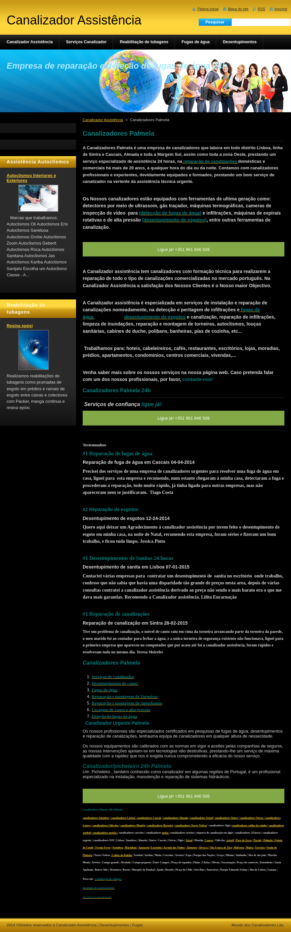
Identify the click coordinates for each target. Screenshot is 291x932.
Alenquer (191, 847)
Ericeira (260, 847)
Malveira (238, 847)
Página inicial (208, 9)
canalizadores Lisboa (123, 817)
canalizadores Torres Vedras (190, 825)
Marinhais (130, 847)
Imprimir (280, 9)
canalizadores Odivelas (105, 825)
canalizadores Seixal (201, 817)
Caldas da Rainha (121, 855)
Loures (209, 840)
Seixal (189, 840)
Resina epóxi (20, 325)
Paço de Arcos (243, 840)
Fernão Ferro (102, 847)
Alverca (203, 847)
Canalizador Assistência (103, 120)
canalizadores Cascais (148, 817)
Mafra (249, 847)
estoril (230, 840)
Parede (257, 840)
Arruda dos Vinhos (174, 847)
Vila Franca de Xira (220, 847)
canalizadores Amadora (96, 817)
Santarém (143, 847)
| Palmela (267, 840)
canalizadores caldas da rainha (249, 825)
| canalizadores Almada (175, 817)
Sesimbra (117, 847)
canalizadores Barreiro (160, 825)
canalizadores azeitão (104, 832)
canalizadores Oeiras (251, 817)
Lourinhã (156, 847)
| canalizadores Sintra (226, 817)
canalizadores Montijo (133, 825)
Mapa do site (238, 9)
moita (165, 832)
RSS (261, 9)
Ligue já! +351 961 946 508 (183, 796)
